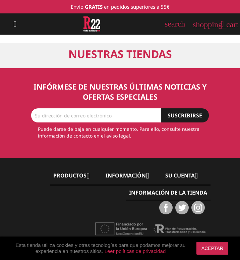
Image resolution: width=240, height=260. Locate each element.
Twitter (182, 207)
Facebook (166, 207)
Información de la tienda (168, 192)
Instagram (198, 207)
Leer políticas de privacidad (135, 251)
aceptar (212, 248)
